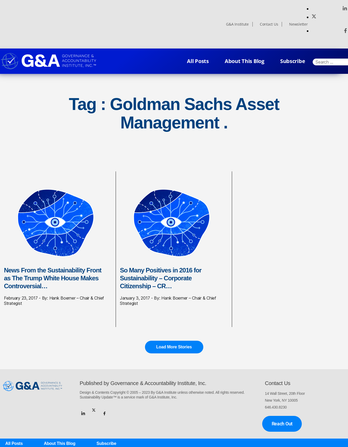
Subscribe (292, 61)
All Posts (198, 61)
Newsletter (298, 24)
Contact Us (269, 24)
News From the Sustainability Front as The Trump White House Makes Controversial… (52, 278)
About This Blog (244, 61)
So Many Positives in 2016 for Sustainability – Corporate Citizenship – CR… (160, 278)
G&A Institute (237, 24)
